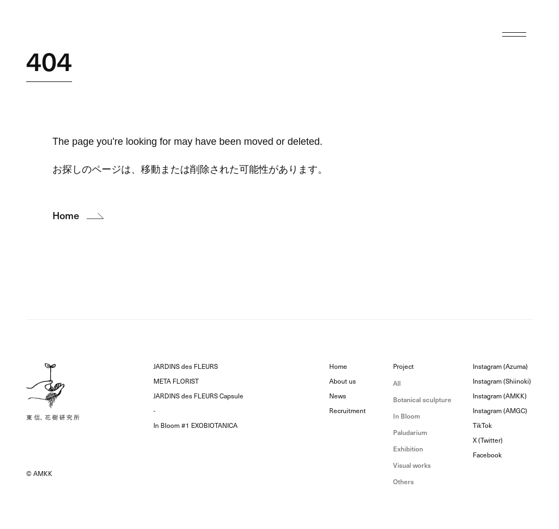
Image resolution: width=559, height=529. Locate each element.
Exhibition (408, 449)
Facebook (487, 455)
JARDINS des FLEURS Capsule (198, 396)
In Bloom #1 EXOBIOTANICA (195, 426)
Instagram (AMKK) (500, 396)
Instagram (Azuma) (500, 367)
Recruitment (347, 411)
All (397, 383)
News (337, 396)
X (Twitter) (488, 440)
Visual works (412, 465)
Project (403, 367)
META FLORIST (176, 381)
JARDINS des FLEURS (185, 367)
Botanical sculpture (422, 400)
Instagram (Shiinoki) (502, 381)
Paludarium (410, 432)
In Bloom (406, 416)
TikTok (482, 426)
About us (342, 381)
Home (338, 367)
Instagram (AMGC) (500, 411)
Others (403, 482)
